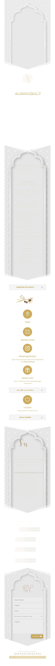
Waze (27, 321)
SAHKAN (39, 636)
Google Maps (27, 339)
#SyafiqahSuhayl (27, 355)
